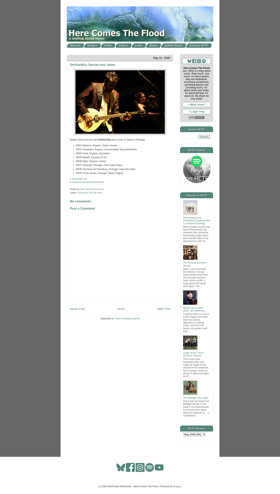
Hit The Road (95, 192)
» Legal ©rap (197, 111)
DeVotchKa (82, 192)
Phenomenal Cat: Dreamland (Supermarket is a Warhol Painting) (196, 220)
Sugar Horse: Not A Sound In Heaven (193, 354)
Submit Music (174, 45)
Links (138, 45)
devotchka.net (79, 179)
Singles (93, 45)
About (153, 45)
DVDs (108, 45)
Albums (75, 45)
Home (121, 308)
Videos (123, 45)
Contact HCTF (199, 45)
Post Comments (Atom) (127, 318)
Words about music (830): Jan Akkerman (194, 309)
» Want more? (196, 104)
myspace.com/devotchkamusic (88, 182)
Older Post (163, 308)
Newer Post (77, 308)
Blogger (177, 486)
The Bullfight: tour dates (195, 397)
